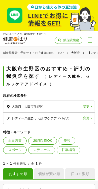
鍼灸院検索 (71, 40)
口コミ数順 (80, 174)
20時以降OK (42, 141)
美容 (67, 141)
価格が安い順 (49, 174)
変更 (86, 106)
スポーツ (15, 150)
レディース (41, 150)
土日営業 (15, 141)
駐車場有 (68, 150)
